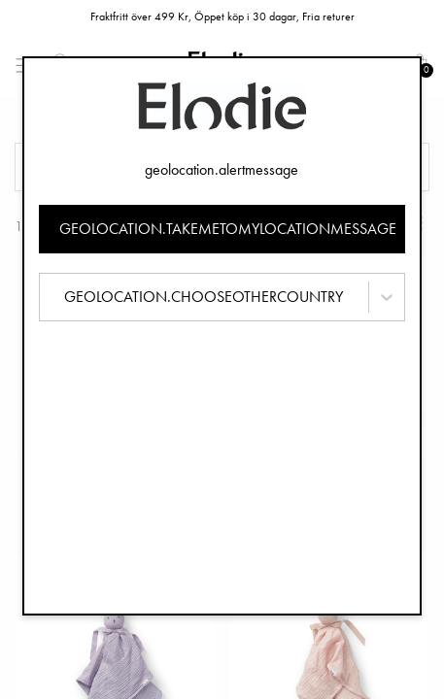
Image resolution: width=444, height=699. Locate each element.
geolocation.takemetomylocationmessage (227, 228)
